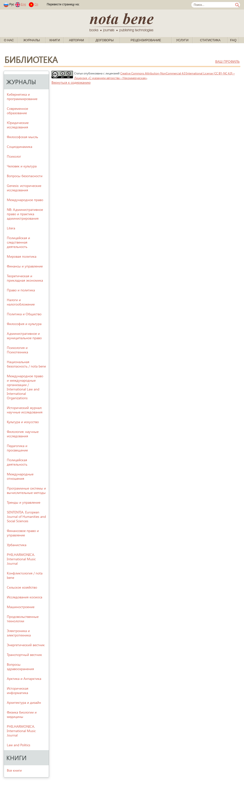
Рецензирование (146, 40)
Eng (23, 4)
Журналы (31, 40)
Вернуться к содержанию (71, 82)
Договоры (105, 40)
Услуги (182, 40)
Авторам (76, 40)
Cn (36, 4)
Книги (55, 40)
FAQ (233, 40)
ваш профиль (227, 61)
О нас (9, 40)
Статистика (210, 40)
